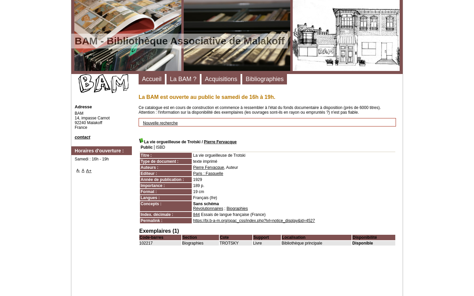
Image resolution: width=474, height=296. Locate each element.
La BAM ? (183, 79)
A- (78, 170)
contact (82, 137)
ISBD (160, 147)
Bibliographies (265, 79)
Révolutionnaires (208, 208)
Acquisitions (221, 79)
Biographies (237, 208)
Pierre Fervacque (220, 142)
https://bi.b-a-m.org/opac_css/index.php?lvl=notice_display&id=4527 (254, 220)
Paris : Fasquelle (208, 173)
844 (196, 214)
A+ (89, 170)
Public (147, 147)
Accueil (151, 79)
